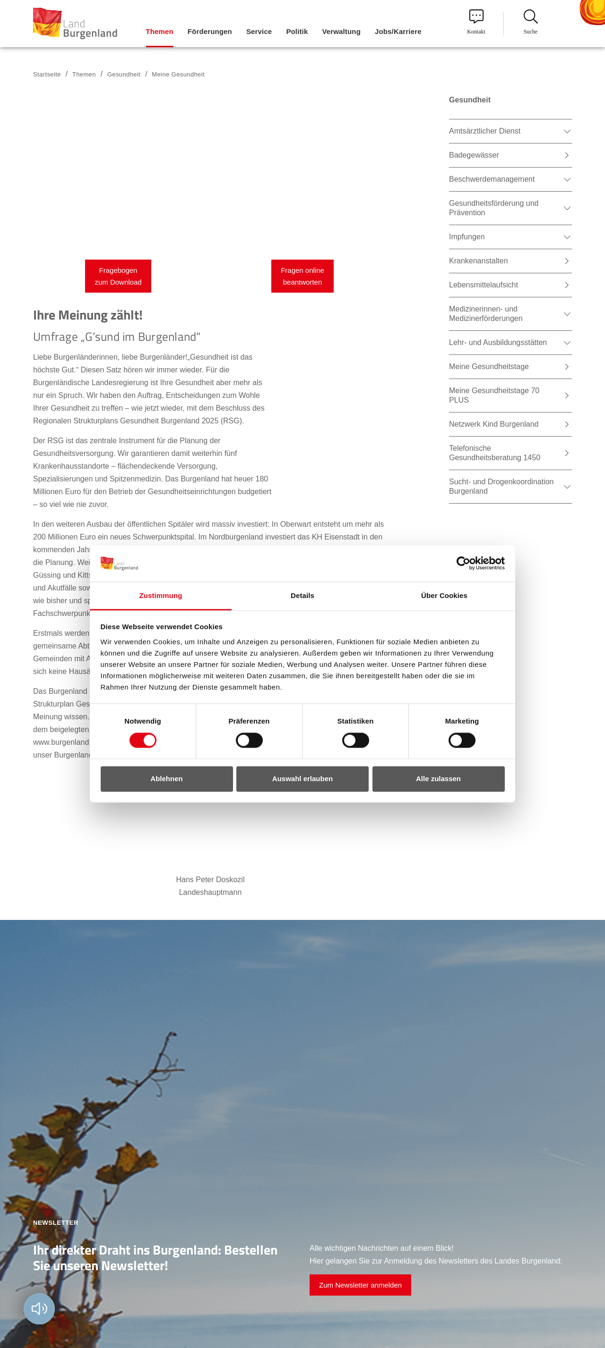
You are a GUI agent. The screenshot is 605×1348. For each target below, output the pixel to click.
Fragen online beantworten (302, 276)
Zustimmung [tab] (160, 595)
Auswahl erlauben (302, 779)
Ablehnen (166, 779)
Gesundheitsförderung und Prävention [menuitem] (493, 208)
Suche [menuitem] (531, 22)
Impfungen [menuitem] (467, 237)
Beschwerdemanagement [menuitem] (492, 179)
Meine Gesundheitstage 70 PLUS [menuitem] (494, 395)
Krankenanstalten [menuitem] (478, 261)
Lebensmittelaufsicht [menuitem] (483, 285)
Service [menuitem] (259, 31)
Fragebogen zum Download (118, 276)
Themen (84, 74)
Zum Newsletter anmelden (360, 1285)
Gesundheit (123, 74)
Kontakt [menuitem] (476, 22)
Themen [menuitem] (159, 31)
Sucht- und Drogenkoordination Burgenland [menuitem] (501, 486)
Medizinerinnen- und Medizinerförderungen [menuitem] (486, 313)
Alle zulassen (438, 779)
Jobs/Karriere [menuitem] (398, 31)
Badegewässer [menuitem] (474, 155)
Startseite (47, 74)
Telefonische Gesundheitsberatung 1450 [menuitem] (494, 453)
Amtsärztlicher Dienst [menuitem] (484, 131)
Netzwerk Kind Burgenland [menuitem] (493, 424)
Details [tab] (302, 595)
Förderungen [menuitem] (210, 31)
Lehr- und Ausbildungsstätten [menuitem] (498, 342)
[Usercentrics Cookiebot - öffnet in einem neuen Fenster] (463, 563)
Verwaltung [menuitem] (341, 31)
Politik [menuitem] (297, 31)
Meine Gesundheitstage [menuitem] (489, 366)
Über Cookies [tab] (444, 595)
